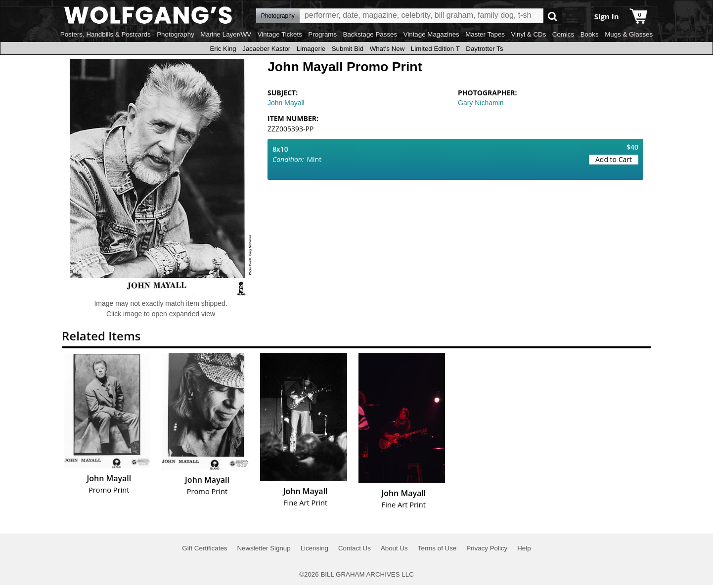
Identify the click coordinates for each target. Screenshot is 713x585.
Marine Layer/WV (225, 34)
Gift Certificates (204, 548)
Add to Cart (613, 159)
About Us (394, 548)
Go (552, 16)
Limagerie (311, 48)
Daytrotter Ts (484, 48)
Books (589, 34)
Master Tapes (485, 34)
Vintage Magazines (431, 34)
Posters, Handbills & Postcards (105, 34)
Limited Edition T (435, 48)
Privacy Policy (486, 548)
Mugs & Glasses (629, 34)
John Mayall (286, 103)
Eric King (223, 48)
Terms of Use (437, 548)
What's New (387, 48)
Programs (322, 34)
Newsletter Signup (263, 548)
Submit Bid (347, 48)
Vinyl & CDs (528, 34)
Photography (175, 34)
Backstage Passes (370, 34)
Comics (563, 34)
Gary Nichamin (481, 103)
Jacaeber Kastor (266, 48)
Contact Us (354, 548)
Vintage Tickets (280, 34)
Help (524, 548)
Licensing (314, 548)
